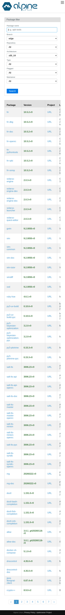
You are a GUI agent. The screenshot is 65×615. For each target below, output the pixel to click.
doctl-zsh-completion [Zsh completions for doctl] (12, 522)
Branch (9, 34)
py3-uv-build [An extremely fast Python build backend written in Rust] (13, 306)
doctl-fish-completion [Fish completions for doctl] (12, 512)
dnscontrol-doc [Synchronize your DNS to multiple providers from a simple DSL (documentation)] (12, 570)
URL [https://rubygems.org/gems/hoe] (49, 297)
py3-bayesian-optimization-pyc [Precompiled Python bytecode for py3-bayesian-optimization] (13, 337)
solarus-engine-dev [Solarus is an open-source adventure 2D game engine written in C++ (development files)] (12, 190)
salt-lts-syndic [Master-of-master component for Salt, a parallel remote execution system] (10, 454)
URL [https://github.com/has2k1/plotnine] (49, 347)
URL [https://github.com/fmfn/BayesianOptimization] (49, 326)
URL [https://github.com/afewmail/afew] (49, 532)
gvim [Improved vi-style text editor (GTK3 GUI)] (9, 228)
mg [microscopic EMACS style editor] (8, 474)
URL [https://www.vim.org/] (49, 228)
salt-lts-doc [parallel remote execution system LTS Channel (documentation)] (12, 396)
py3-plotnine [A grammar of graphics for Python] (13, 347)
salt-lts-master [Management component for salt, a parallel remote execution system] (10, 405)
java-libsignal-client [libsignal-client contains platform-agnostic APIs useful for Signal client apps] (11, 580)
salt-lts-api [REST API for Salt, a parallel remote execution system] (12, 377)
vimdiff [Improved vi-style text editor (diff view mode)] (10, 277)
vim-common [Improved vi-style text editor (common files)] (11, 248)
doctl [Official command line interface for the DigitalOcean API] (9, 493)
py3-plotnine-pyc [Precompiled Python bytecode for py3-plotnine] (12, 357)
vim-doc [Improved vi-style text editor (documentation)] (10, 258)
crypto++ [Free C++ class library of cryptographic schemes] (11, 590)
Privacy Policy (29, 612)
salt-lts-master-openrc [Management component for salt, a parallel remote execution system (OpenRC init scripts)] (10, 415)
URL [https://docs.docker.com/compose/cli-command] (49, 551)
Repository (11, 43)
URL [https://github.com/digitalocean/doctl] (49, 493)
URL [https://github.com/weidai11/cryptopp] (49, 590)
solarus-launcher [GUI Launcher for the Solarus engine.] (11, 209)
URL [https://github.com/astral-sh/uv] (49, 306)
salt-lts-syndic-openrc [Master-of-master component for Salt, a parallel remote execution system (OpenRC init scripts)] (10, 464)
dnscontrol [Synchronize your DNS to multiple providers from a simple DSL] (12, 561)
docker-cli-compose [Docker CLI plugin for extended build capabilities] (12, 551)
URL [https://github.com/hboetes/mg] (49, 474)
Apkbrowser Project (44, 612)
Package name (13, 26)
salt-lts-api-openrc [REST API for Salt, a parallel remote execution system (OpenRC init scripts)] (12, 386)
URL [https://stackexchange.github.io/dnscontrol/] (49, 561)
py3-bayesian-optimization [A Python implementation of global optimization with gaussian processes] (12, 325)
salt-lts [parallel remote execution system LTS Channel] (10, 367)
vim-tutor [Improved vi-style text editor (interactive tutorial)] (11, 267)
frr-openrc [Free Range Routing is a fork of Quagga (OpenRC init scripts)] (11, 141)
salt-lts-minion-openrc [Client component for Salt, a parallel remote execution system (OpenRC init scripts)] (10, 435)
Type (9, 60)
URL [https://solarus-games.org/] (49, 180)
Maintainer (11, 77)
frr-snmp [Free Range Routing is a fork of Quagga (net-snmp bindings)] (11, 170)
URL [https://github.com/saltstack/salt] (49, 367)
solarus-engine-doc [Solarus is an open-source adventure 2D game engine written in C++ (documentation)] (12, 199)
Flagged (10, 69)
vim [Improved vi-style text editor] (8, 238)
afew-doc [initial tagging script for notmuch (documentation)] (11, 542)
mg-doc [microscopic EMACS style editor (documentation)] (10, 483)
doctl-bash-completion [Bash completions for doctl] (12, 502)
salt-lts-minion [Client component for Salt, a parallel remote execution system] (10, 425)
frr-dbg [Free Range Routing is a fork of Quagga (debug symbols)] (10, 122)
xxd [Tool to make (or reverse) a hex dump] (8, 287)
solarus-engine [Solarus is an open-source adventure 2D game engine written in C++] (11, 180)
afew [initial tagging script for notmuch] (9, 532)
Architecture (11, 51)
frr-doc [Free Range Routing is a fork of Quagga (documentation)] (10, 131)
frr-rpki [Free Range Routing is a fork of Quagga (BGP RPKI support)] (10, 161)
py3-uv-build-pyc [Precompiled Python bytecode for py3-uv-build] (11, 316)
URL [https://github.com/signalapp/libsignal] (49, 580)
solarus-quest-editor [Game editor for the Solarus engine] (12, 219)
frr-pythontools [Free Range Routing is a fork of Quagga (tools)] (12, 151)
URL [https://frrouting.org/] (49, 112)
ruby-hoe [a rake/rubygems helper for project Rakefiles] (11, 297)
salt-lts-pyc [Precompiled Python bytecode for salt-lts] (12, 445)
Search (12, 91)
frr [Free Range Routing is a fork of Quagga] (8, 112)
